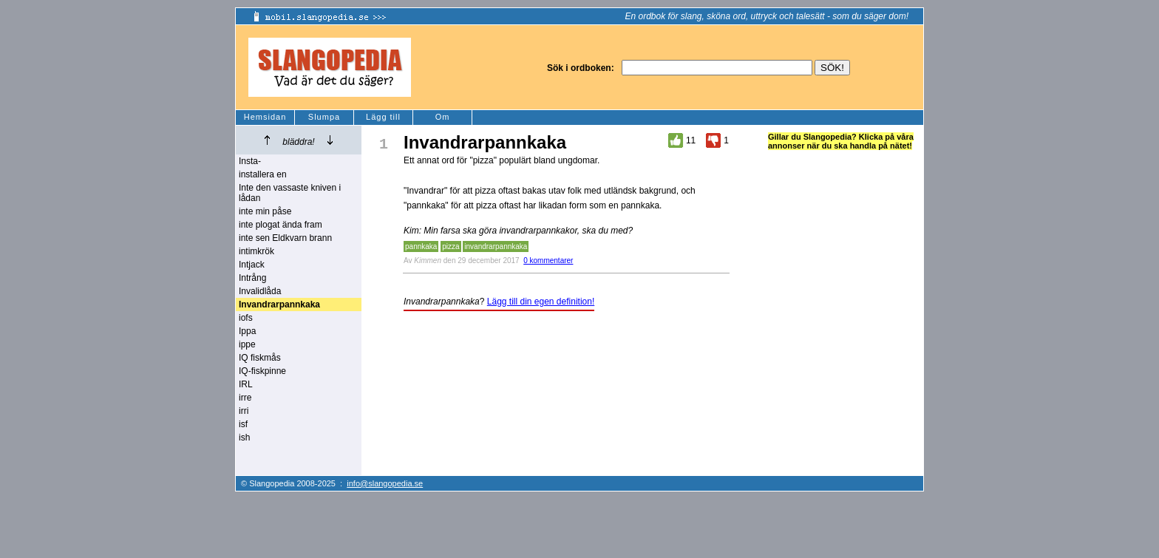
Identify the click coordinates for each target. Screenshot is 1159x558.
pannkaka (421, 246)
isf (243, 424)
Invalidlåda (260, 291)
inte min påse (265, 211)
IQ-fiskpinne (262, 371)
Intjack (252, 264)
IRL (246, 384)
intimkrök (256, 251)
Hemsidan (265, 116)
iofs (246, 318)
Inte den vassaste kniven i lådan (290, 193)
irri (243, 411)
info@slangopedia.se (385, 483)
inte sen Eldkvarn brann (285, 238)
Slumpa (324, 116)
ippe (247, 344)
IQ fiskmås (260, 358)
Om (442, 116)
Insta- (250, 161)
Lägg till (383, 116)
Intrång (252, 278)
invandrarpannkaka (495, 246)
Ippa (247, 331)
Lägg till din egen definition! (540, 301)
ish (244, 437)
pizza (450, 246)
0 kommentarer (548, 260)
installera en (263, 174)
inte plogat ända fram (280, 225)
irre (245, 397)
